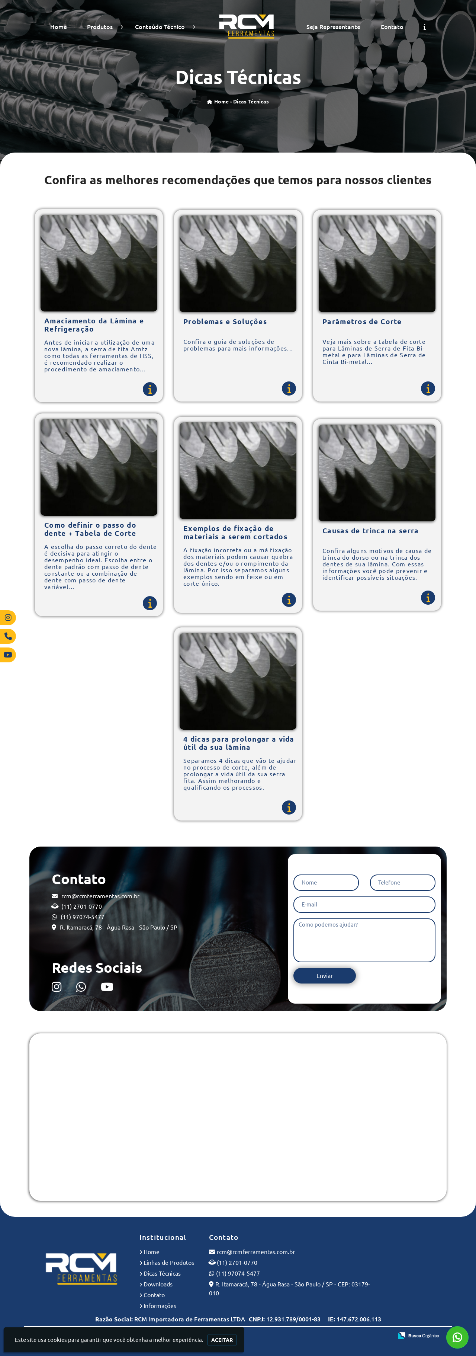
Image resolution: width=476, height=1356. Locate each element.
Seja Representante (333, 26)
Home (58, 26)
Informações (160, 1305)
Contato (391, 26)
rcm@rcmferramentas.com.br (100, 896)
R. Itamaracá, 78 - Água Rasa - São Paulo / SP (118, 927)
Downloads (158, 1284)
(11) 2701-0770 (81, 906)
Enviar (324, 975)
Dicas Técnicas (162, 1273)
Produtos (100, 26)
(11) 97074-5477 (82, 917)
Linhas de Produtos (169, 1262)
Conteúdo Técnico (160, 26)
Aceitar (222, 1340)
